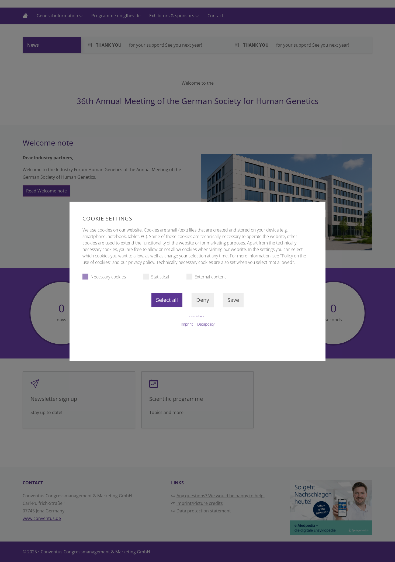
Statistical (156, 277)
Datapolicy (205, 324)
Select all (167, 300)
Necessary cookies (104, 277)
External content (206, 277)
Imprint (187, 324)
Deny (202, 300)
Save (233, 300)
